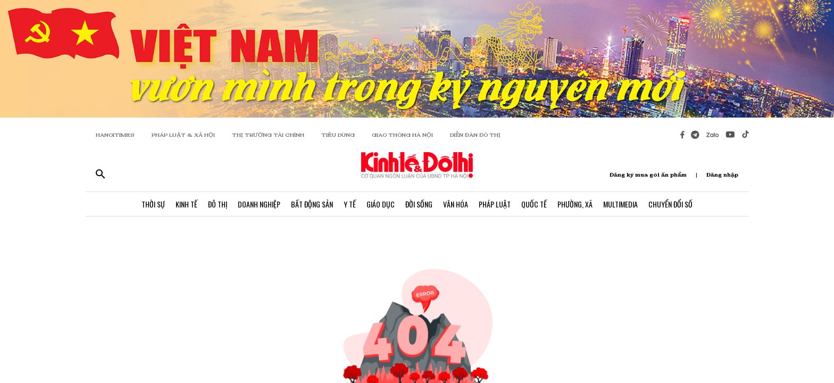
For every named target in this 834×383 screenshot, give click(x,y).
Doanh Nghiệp (259, 204)
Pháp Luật (495, 204)
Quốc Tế (534, 204)
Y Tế (350, 204)
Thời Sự (153, 204)
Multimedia (620, 204)
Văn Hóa (455, 204)
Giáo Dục (380, 204)
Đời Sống (418, 204)
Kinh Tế (186, 204)
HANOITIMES (115, 134)
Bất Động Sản (312, 204)
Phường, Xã (575, 204)
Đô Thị (217, 204)
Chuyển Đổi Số (670, 204)
